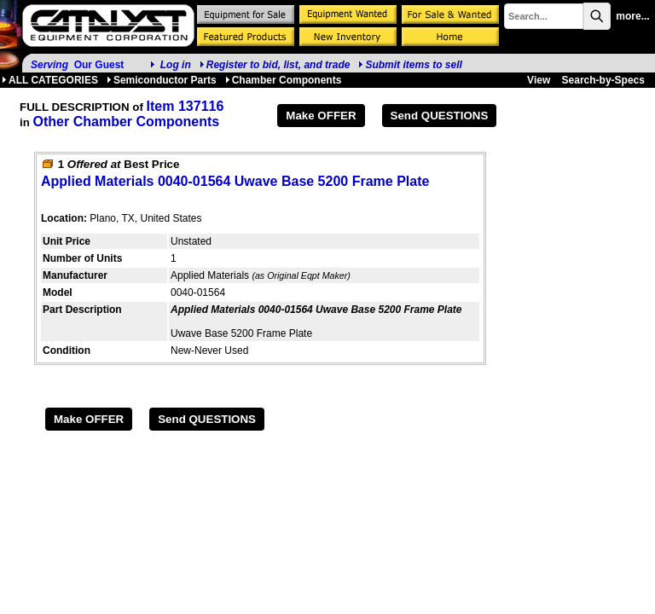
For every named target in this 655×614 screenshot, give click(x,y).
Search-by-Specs (603, 80)
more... (632, 16)
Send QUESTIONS (440, 115)
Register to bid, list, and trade (278, 65)
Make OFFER (321, 115)
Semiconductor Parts (162, 80)
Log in (175, 65)
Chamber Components (283, 80)
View (538, 80)
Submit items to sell (409, 65)
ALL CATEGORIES (50, 80)
